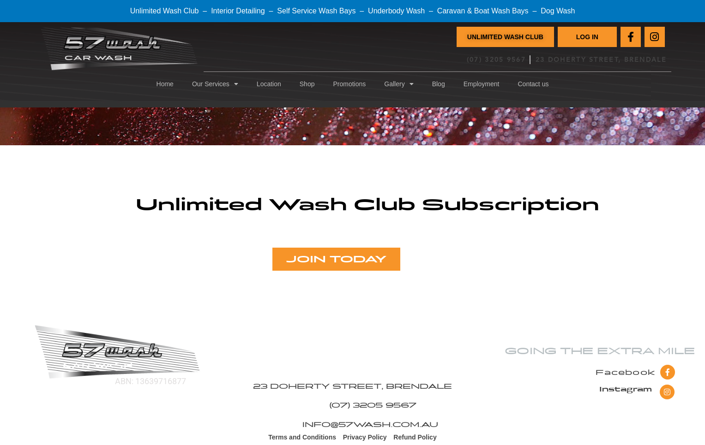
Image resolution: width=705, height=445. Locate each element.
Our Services (215, 84)
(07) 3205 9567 (496, 60)
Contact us (533, 84)
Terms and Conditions (302, 438)
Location (269, 84)
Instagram (625, 390)
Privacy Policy (365, 438)
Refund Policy (414, 438)
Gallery (398, 84)
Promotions (349, 84)
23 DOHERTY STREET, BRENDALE (601, 60)
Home (165, 84)
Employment (482, 84)
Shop (307, 84)
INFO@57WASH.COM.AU (370, 425)
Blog (438, 84)
